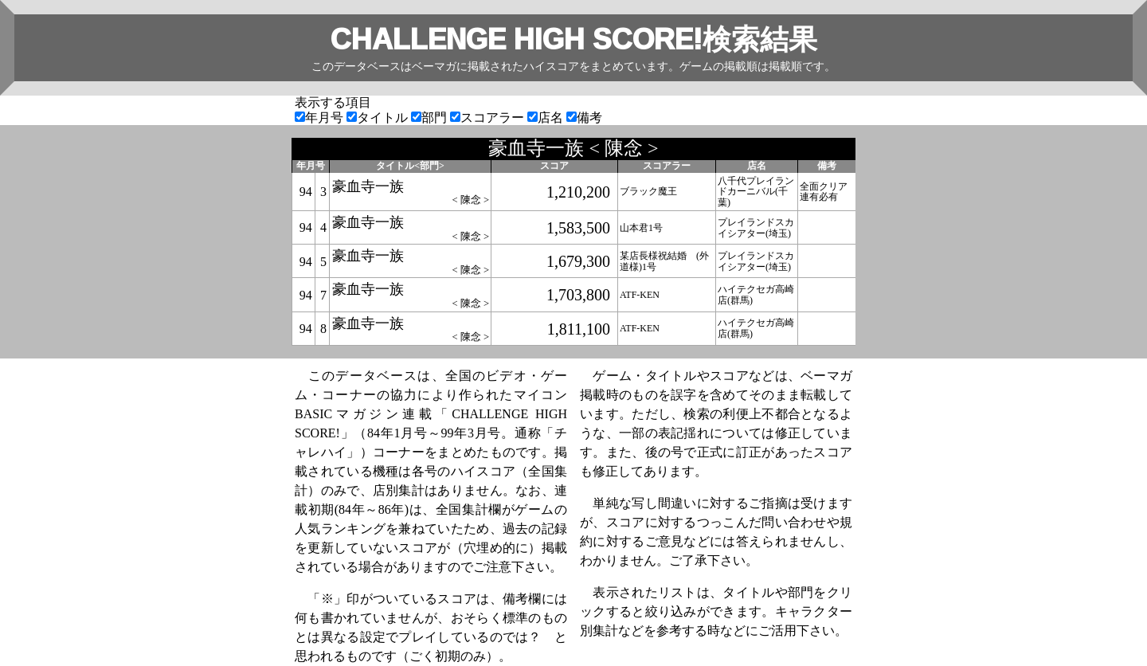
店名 (546, 117)
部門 (430, 117)
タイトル (378, 117)
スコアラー (488, 117)
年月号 (320, 117)
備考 (584, 117)
